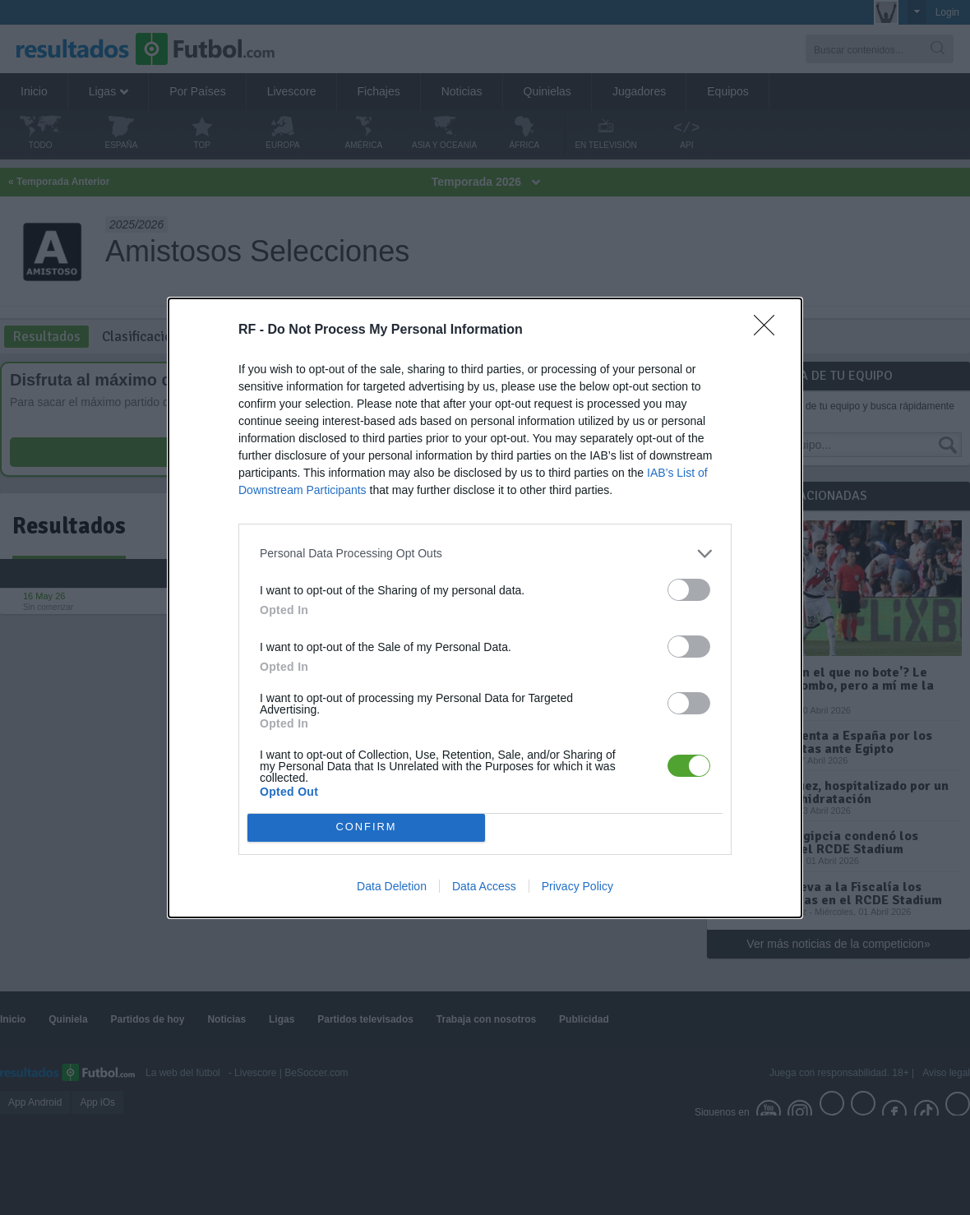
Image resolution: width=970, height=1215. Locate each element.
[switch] (688, 590)
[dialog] (485, 607)
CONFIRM (366, 827)
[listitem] (485, 553)
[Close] (769, 330)
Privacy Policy (577, 886)
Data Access (484, 886)
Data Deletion (392, 886)
